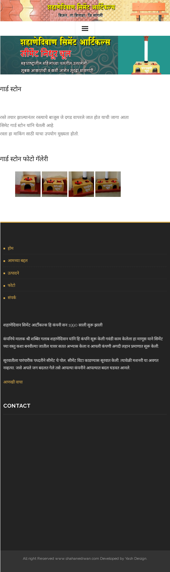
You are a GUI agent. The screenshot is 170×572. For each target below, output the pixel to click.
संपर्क (12, 297)
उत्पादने (13, 273)
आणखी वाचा (13, 382)
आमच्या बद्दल (18, 260)
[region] (85, 55)
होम (11, 248)
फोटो (11, 285)
